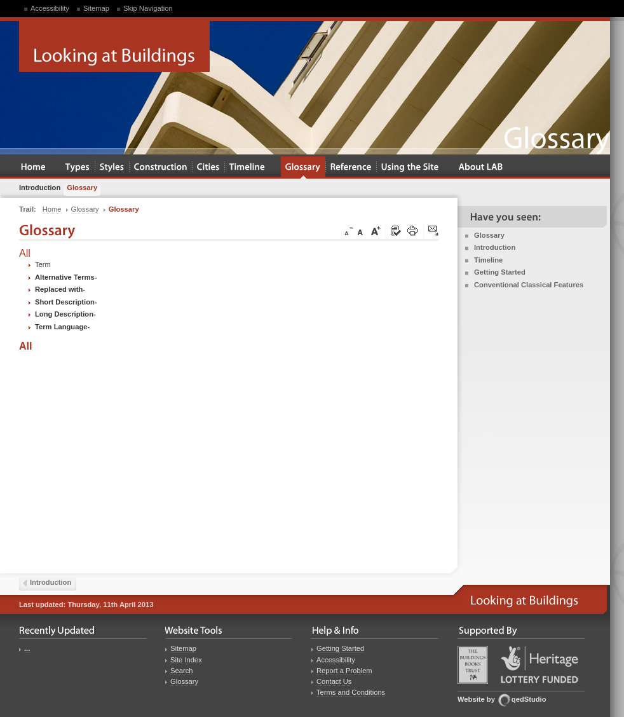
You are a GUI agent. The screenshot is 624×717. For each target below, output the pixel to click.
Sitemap (96, 8)
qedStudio (529, 699)
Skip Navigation (148, 8)
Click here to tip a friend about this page (434, 231)
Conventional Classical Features (528, 285)
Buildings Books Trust (473, 665)
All (25, 253)
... (27, 648)
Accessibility (50, 8)
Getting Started (500, 272)
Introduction (494, 247)
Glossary (489, 235)
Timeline (488, 260)
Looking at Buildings (114, 46)
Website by (476, 699)
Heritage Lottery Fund (539, 664)
